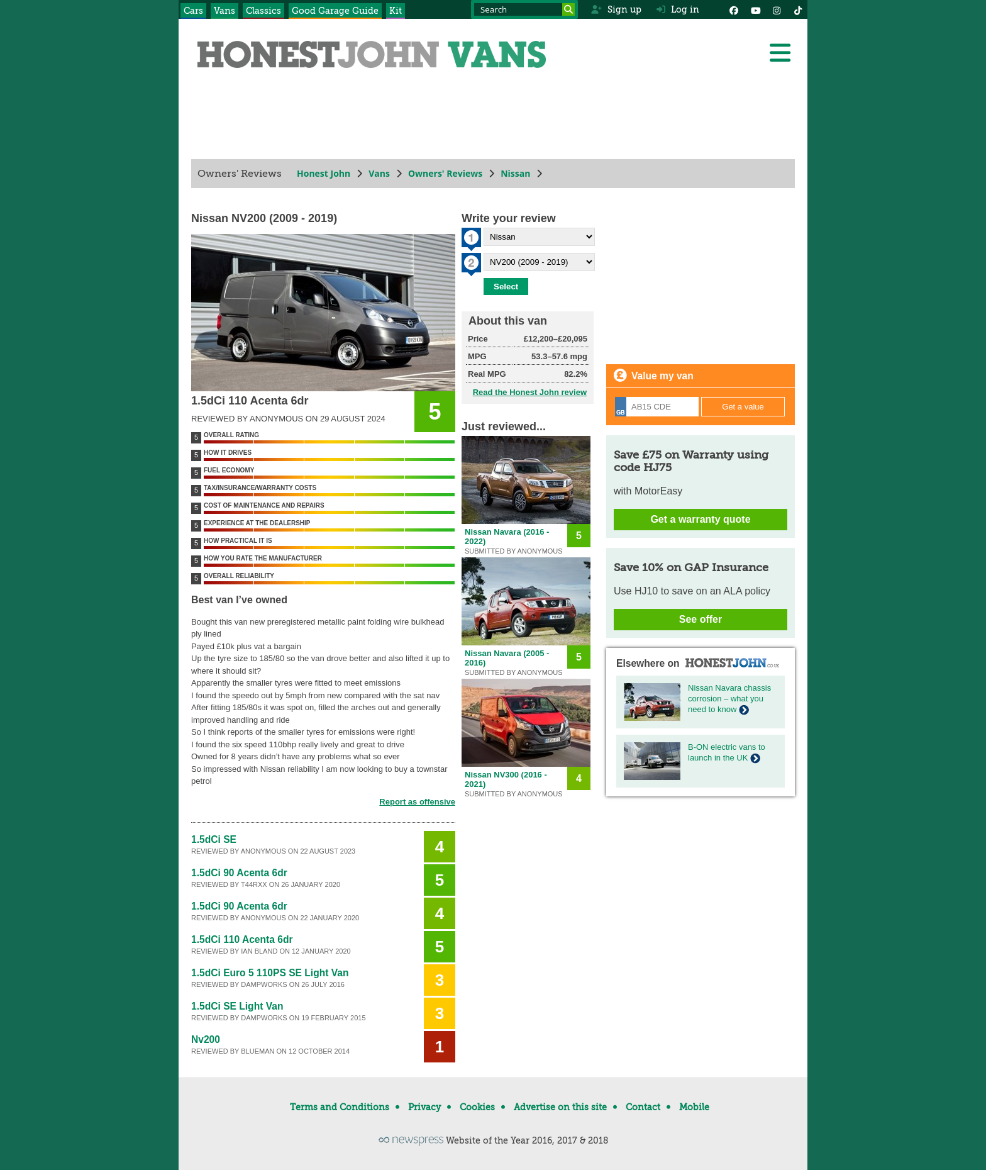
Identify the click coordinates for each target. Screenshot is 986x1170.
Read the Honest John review (530, 392)
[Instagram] (776, 9)
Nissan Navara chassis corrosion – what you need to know (729, 698)
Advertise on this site (560, 1107)
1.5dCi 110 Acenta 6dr (242, 939)
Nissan (515, 173)
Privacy (424, 1107)
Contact (643, 1107)
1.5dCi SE (213, 839)
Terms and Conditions (339, 1107)
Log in (677, 9)
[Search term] (524, 9)
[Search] (568, 9)
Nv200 (205, 1039)
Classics (263, 11)
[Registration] (657, 406)
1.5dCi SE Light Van (237, 1006)
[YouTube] (755, 9)
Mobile (694, 1107)
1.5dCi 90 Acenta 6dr (239, 872)
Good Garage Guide (335, 11)
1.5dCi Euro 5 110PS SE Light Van (269, 972)
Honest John (323, 173)
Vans (224, 11)
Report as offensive (417, 801)
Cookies (477, 1107)
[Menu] (780, 53)
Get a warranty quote (700, 519)
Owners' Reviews (445, 173)
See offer (700, 619)
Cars (193, 11)
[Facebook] (733, 9)
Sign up (615, 9)
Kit (395, 11)
